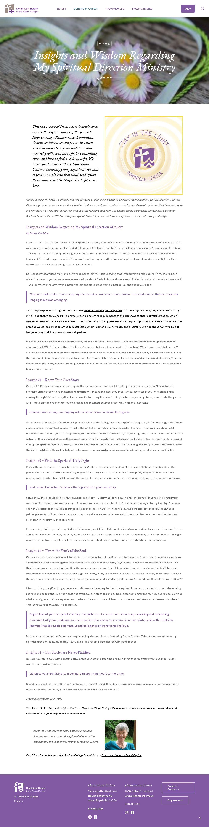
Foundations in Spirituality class (103, 310)
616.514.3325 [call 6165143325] (132, 804)
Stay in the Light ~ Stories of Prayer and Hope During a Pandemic (86, 708)
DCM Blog (104, 43)
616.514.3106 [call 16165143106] (95, 808)
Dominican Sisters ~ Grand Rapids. (122, 755)
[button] (178, 787)
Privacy (18, 801)
